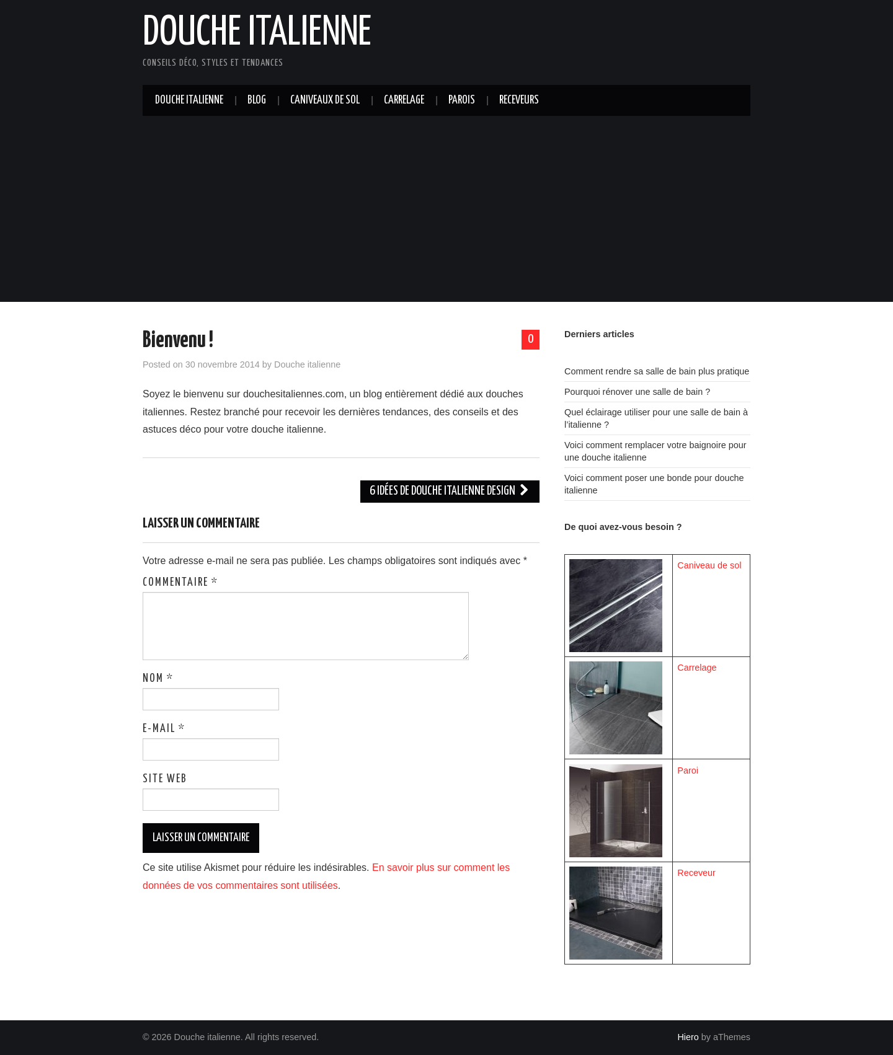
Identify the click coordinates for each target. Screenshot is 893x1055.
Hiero (687, 1037)
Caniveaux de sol (325, 100)
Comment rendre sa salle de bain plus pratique (656, 371)
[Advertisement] (446, 209)
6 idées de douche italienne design (450, 491)
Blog (256, 100)
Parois (461, 100)
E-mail (164, 729)
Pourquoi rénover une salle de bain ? (637, 392)
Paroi (687, 770)
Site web (165, 779)
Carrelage (404, 100)
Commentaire (180, 582)
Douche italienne (257, 33)
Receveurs (519, 100)
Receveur (696, 873)
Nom (158, 678)
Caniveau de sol (709, 565)
